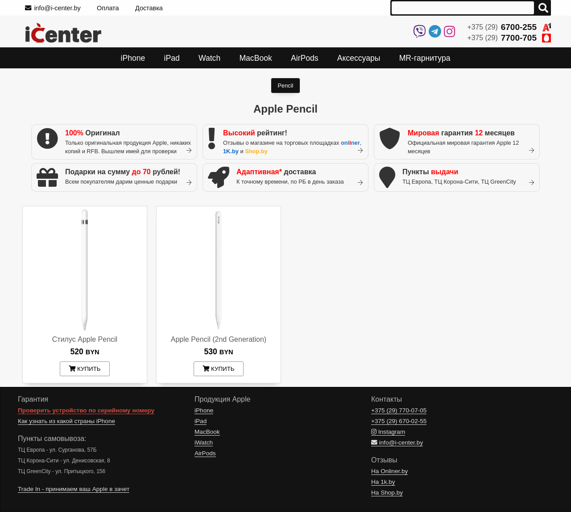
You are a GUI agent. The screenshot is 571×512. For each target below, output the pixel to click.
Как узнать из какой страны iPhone (66, 421)
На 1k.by (383, 481)
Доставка (149, 8)
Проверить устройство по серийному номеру (86, 410)
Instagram (388, 431)
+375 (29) (509, 27)
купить (84, 368)
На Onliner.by (389, 471)
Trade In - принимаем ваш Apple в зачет (73, 489)
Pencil (286, 85)
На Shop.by (387, 492)
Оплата (108, 8)
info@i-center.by (53, 8)
